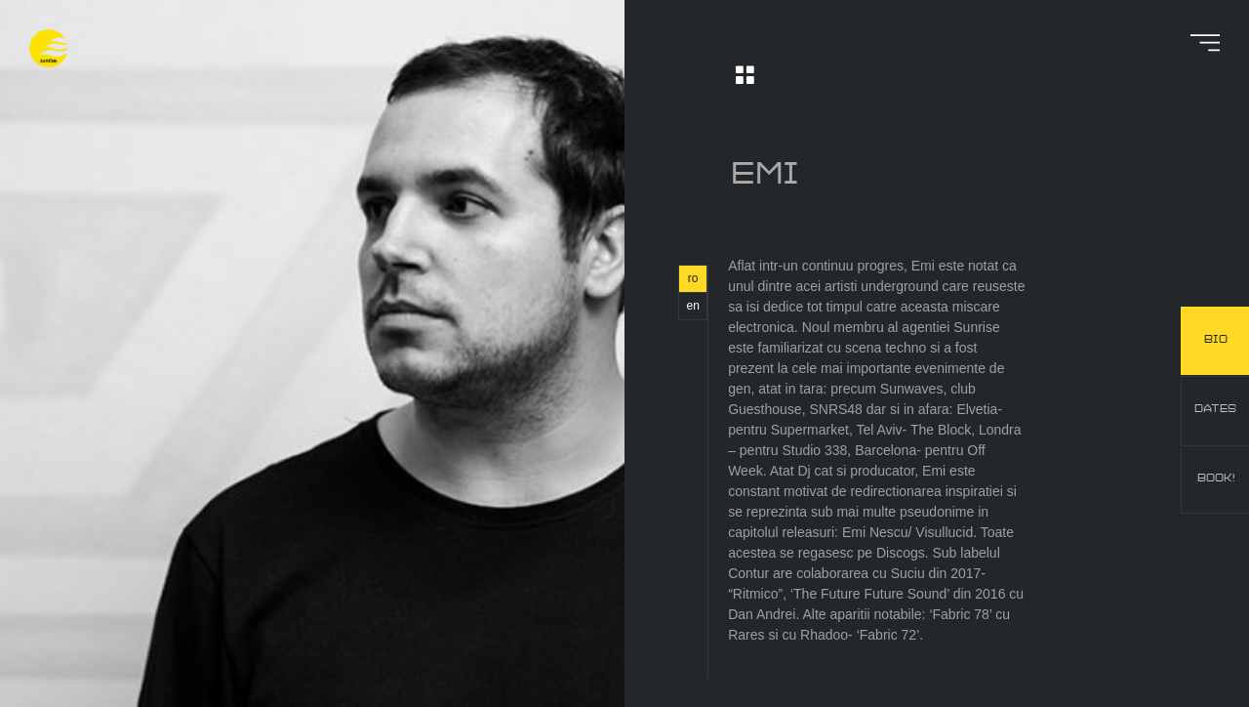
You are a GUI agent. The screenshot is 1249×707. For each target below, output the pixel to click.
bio (1216, 340)
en (692, 305)
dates (1215, 409)
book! (1215, 478)
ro (693, 278)
